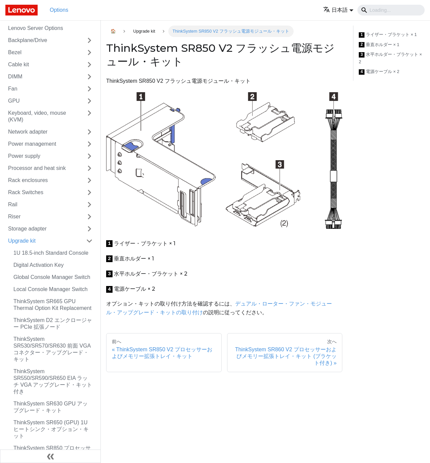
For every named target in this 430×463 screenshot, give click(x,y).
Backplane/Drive (27, 40)
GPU (14, 101)
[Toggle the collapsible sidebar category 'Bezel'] (89, 52)
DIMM (15, 76)
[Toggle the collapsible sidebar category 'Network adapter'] (89, 132)
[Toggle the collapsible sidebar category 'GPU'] (89, 101)
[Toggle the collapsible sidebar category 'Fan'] (89, 88)
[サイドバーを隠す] (50, 456)
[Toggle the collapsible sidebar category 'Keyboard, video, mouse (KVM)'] (89, 116)
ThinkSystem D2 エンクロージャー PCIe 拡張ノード (52, 323)
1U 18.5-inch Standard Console (50, 253)
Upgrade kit (22, 241)
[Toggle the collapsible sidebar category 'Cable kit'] (89, 64)
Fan (12, 89)
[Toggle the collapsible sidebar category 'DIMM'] (89, 76)
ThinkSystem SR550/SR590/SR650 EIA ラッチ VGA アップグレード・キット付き (52, 381)
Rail (12, 204)
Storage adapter (27, 229)
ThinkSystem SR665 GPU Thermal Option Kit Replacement (52, 304)
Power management (32, 144)
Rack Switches (25, 192)
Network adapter (27, 132)
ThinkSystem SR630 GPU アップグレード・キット (50, 407)
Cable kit (18, 64)
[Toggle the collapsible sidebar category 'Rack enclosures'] (89, 180)
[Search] (391, 10)
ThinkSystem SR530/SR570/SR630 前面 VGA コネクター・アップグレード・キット (51, 349)
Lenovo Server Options (35, 28)
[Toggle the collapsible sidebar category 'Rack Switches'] (89, 192)
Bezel (15, 52)
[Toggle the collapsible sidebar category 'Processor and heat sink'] (89, 168)
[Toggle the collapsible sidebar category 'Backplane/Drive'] (89, 40)
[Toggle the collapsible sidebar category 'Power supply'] (89, 156)
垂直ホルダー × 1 (379, 45)
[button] (338, 10)
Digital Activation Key (38, 265)
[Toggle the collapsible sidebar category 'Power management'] (89, 144)
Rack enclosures (28, 180)
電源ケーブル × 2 (379, 72)
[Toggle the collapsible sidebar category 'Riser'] (89, 216)
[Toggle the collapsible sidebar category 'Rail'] (89, 204)
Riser (14, 216)
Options (59, 10)
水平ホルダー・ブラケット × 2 (390, 58)
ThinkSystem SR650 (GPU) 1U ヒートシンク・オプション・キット (51, 429)
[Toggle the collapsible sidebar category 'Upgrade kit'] (89, 241)
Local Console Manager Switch (50, 289)
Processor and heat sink (37, 168)
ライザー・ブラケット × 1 (388, 35)
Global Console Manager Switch (51, 277)
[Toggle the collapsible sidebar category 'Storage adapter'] (89, 228)
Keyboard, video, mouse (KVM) (37, 116)
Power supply (24, 156)
